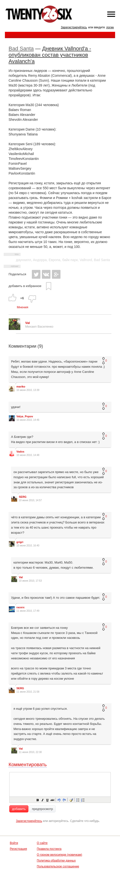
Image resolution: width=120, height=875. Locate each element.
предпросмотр (42, 809)
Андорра (40, 260)
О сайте (42, 843)
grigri (19, 542)
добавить (19, 809)
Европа (54, 260)
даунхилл (23, 260)
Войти (14, 843)
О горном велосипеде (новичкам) (59, 854)
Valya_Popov (24, 416)
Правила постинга (49, 849)
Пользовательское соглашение (58, 866)
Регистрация (18, 849)
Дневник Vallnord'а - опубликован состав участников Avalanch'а (50, 54)
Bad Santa (21, 48)
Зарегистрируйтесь (74, 27)
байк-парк (70, 260)
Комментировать (28, 764)
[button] (37, 799)
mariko (20, 386)
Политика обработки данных (56, 860)
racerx (20, 607)
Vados (20, 451)
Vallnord (86, 260)
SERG (22, 496)
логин (110, 27)
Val (21, 577)
